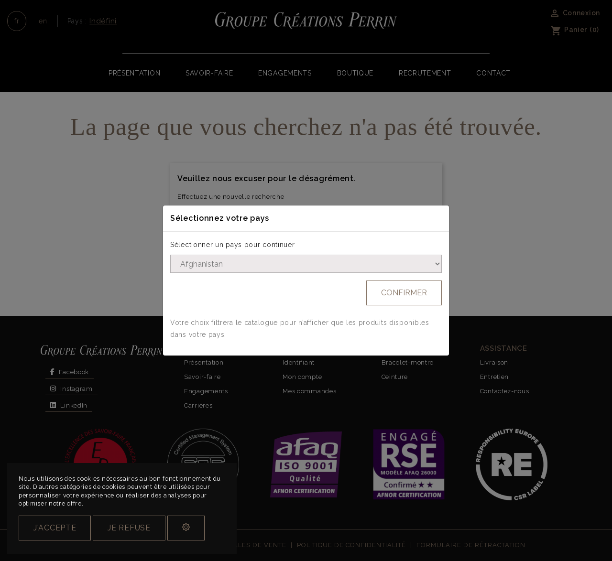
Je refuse (129, 527)
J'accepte (54, 527)
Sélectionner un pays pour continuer (232, 244)
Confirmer (404, 292)
